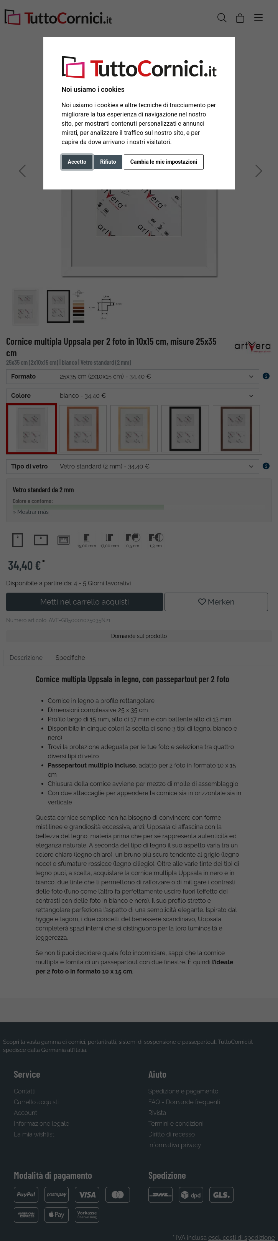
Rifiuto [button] (108, 162)
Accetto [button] (77, 162)
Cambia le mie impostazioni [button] (163, 162)
